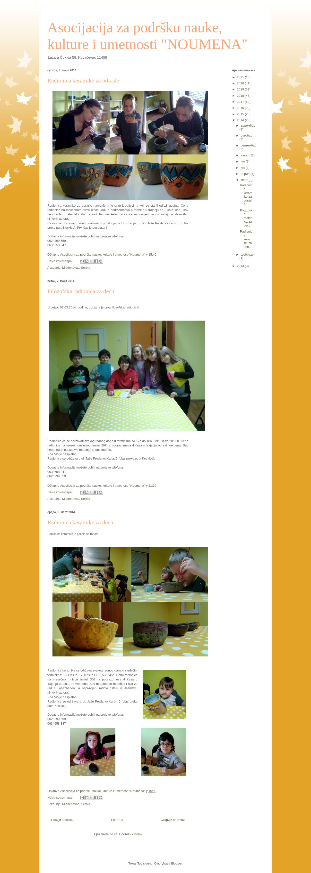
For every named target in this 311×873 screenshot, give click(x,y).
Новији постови (62, 820)
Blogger (176, 863)
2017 (241, 102)
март (245, 180)
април (246, 174)
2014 (241, 120)
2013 (241, 266)
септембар (248, 145)
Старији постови (173, 820)
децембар (248, 125)
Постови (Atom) (130, 834)
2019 (241, 89)
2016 (241, 108)
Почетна (117, 820)
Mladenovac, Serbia (76, 267)
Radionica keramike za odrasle (83, 80)
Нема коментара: (60, 261)
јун (243, 168)
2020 (241, 83)
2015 (241, 114)
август (246, 155)
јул (243, 161)
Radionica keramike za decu (80, 522)
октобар (246, 135)
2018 (241, 95)
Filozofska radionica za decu (80, 291)
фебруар (247, 254)
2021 (241, 77)
